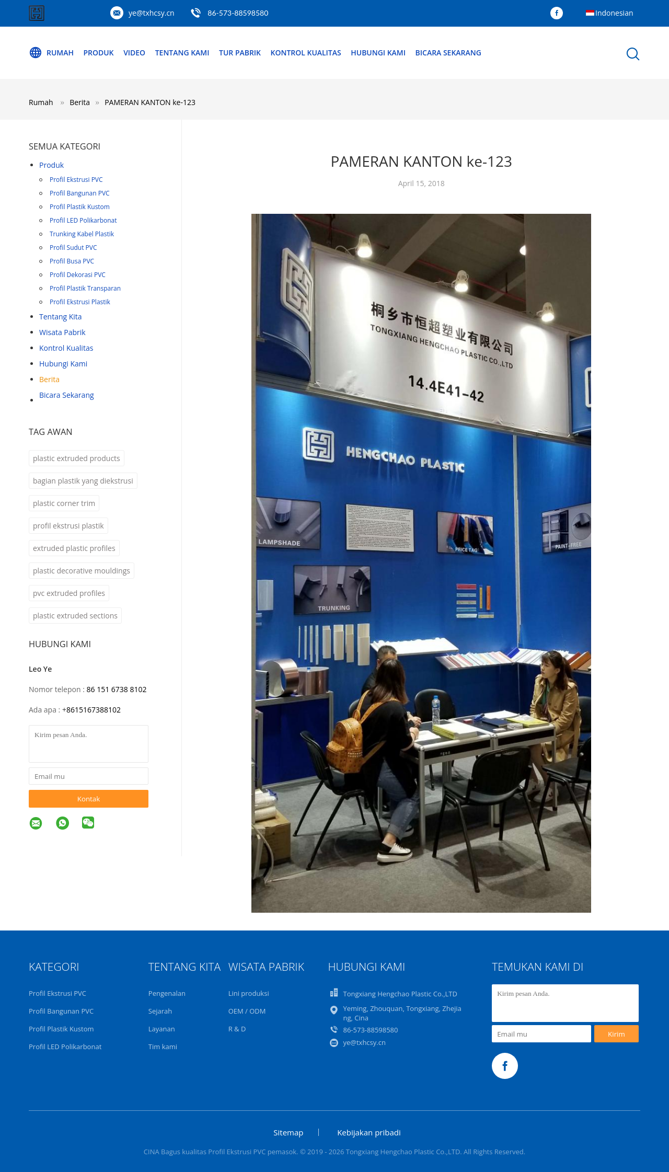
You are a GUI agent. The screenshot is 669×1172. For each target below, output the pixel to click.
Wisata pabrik (62, 332)
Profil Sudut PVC (73, 247)
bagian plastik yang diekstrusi (83, 481)
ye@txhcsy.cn (152, 13)
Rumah (51, 53)
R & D (237, 1028)
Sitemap (288, 1132)
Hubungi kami (63, 364)
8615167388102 (93, 710)
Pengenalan (167, 993)
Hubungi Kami (379, 53)
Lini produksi (248, 993)
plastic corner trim (64, 503)
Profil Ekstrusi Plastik (80, 301)
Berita (49, 379)
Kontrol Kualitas (306, 53)
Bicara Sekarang (449, 53)
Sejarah (160, 1011)
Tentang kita (60, 316)
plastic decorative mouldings (81, 571)
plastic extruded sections (75, 616)
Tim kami (162, 1046)
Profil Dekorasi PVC (78, 274)
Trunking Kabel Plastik (82, 233)
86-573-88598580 (237, 12)
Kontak (88, 798)
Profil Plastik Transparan (85, 288)
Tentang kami (182, 53)
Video (134, 53)
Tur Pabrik (240, 53)
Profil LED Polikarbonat (83, 220)
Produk (99, 53)
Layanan (161, 1028)
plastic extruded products (76, 458)
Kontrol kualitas (66, 348)
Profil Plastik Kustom (80, 206)
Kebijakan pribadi (369, 1132)
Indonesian (614, 13)
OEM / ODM (247, 1011)
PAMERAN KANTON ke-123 (150, 102)
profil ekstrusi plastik (68, 526)
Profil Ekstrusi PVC (76, 179)
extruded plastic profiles (74, 548)
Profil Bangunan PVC (80, 193)
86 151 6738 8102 (116, 689)
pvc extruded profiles (69, 593)
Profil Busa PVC (72, 261)
